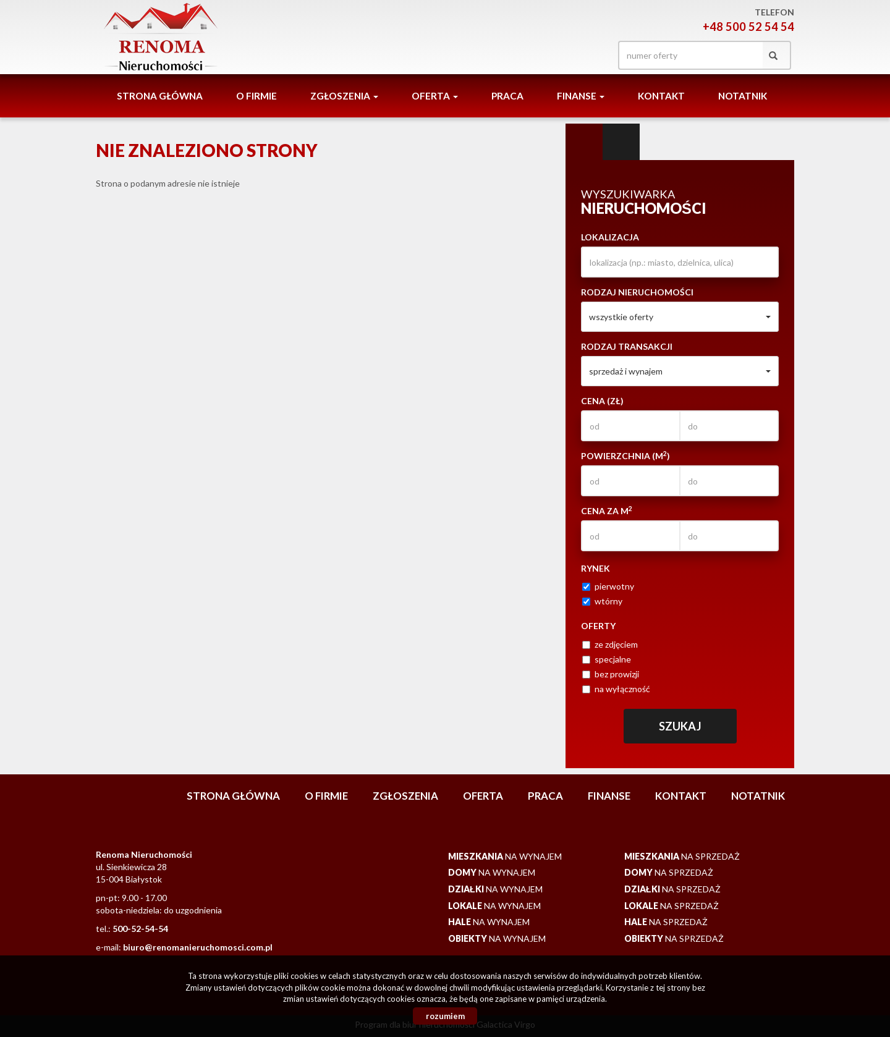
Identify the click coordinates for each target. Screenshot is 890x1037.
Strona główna (160, 95)
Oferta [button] (435, 95)
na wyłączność (616, 689)
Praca (507, 95)
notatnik (742, 95)
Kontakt (661, 95)
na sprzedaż (682, 856)
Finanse (609, 795)
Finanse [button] (580, 95)
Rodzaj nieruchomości (637, 292)
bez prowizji (610, 674)
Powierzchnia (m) (625, 455)
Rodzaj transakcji (626, 346)
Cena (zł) (602, 401)
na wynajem (505, 856)
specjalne (606, 659)
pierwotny (608, 586)
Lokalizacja (610, 237)
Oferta (483, 795)
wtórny (602, 601)
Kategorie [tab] (621, 142)
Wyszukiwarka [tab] (584, 142)
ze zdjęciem (610, 644)
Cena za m (606, 510)
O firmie (256, 95)
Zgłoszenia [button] (344, 95)
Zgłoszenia (405, 795)
